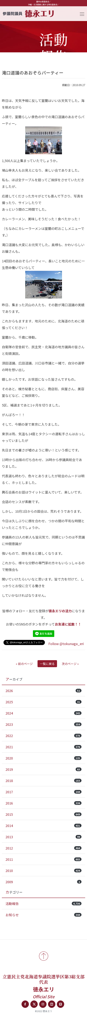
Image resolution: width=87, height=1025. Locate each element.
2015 (43, 814)
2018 (43, 780)
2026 (43, 690)
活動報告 (43, 903)
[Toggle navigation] (81, 13)
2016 (43, 803)
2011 (43, 859)
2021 (43, 746)
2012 (43, 848)
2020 (43, 758)
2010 (43, 870)
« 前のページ (24, 663)
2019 (43, 769)
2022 (43, 735)
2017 (43, 791)
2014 (43, 825)
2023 (43, 724)
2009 (43, 881)
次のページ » (70, 663)
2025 (43, 701)
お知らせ (43, 914)
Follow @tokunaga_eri (66, 643)
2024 (43, 713)
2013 (43, 836)
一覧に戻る (47, 663)
